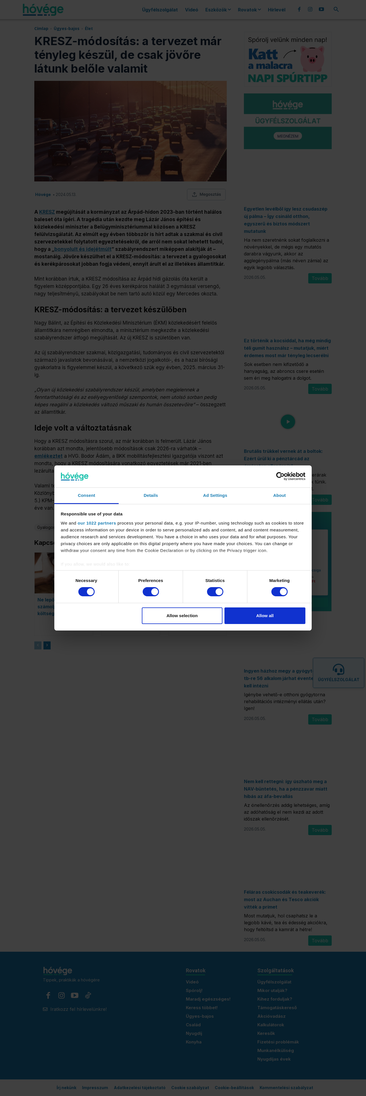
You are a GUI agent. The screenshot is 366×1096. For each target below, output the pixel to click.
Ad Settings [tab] (215, 495)
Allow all (265, 615)
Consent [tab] (86, 495)
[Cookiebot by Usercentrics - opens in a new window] (280, 476)
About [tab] (279, 495)
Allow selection (182, 615)
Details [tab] (151, 495)
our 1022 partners (97, 523)
